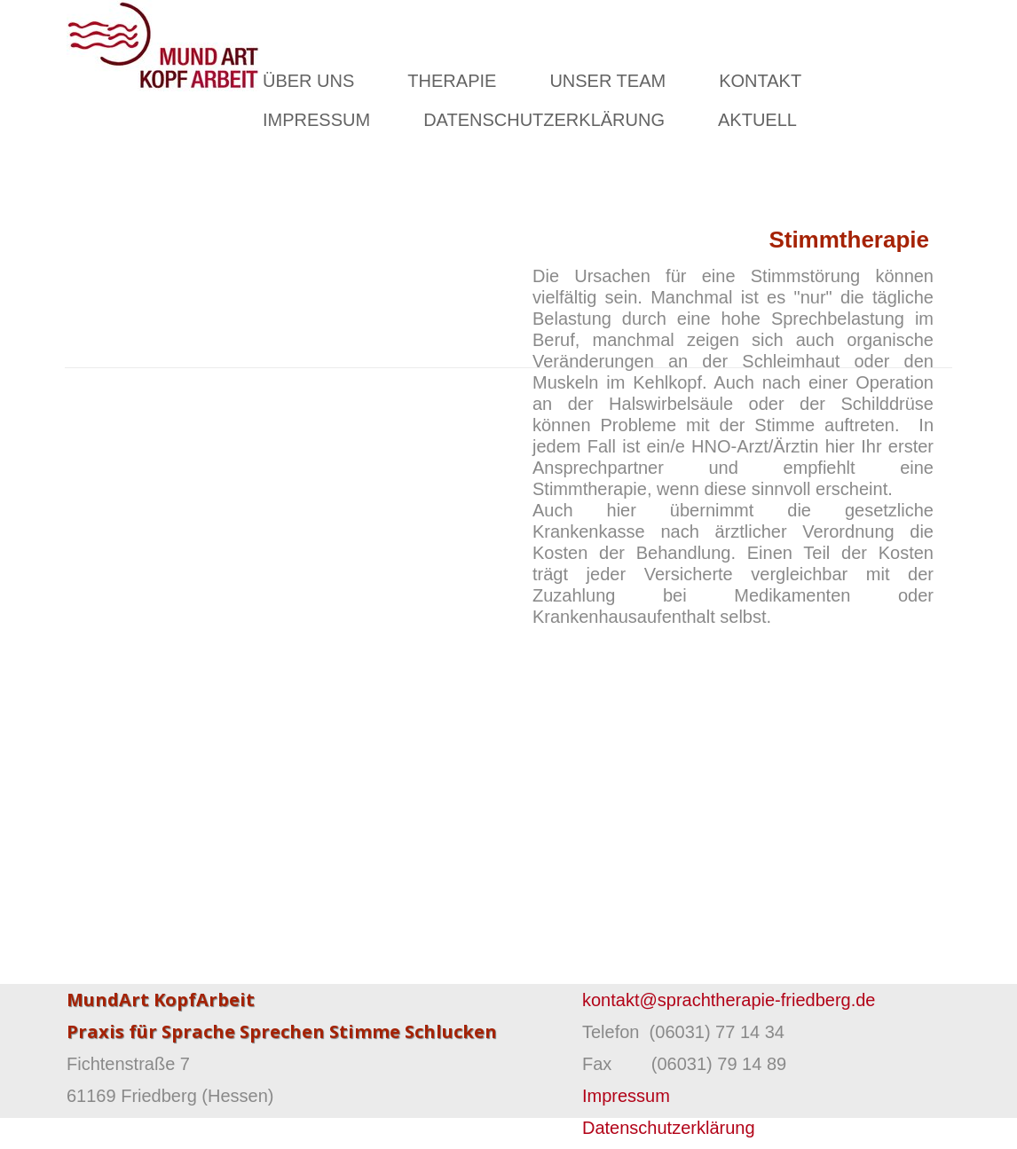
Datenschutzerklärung (668, 1127)
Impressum (626, 1096)
